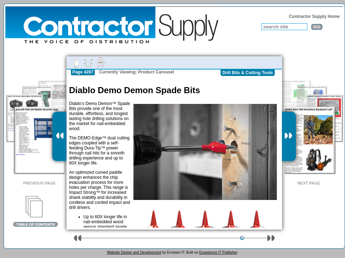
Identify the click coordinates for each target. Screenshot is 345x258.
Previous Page (39, 183)
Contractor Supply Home (314, 16)
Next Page (309, 183)
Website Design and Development (134, 252)
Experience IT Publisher (218, 252)
